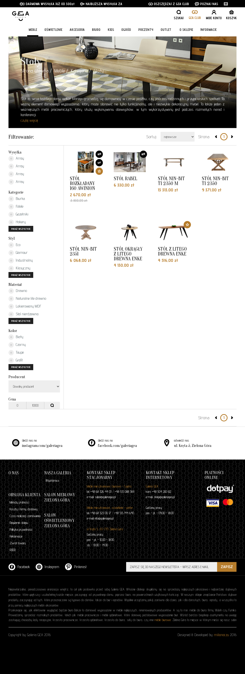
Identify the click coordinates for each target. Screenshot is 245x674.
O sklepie (186, 30)
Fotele (15, 206)
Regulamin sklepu (19, 523)
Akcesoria (77, 30)
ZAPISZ (227, 566)
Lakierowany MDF (24, 306)
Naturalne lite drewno (27, 298)
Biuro (96, 30)
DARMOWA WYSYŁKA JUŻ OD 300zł (47, 4)
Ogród (126, 30)
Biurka (16, 199)
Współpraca (52, 480)
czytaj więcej (29, 120)
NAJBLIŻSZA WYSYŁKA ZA (101, 4)
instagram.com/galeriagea (42, 446)
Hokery (17, 222)
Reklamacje (16, 536)
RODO (13, 550)
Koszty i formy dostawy (24, 509)
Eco (14, 245)
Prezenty (145, 30)
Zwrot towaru (18, 543)
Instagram (47, 566)
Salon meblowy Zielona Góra (59, 497)
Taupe (16, 352)
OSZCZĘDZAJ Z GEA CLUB (168, 4)
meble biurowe (163, 620)
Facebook (19, 566)
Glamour (18, 253)
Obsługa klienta (24, 494)
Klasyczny (19, 268)
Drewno (17, 291)
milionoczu (221, 634)
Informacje (208, 30)
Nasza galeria (57, 473)
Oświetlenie (53, 30)
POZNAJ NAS (206, 4)
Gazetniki (18, 214)
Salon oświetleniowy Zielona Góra (59, 521)
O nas (13, 473)
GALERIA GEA (36, 15)
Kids (111, 30)
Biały (15, 337)
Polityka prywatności (21, 529)
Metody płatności (19, 502)
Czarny (17, 345)
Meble (33, 30)
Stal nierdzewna (23, 314)
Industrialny (20, 260)
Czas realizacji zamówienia (25, 516)
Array (16, 158)
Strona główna (35, 71)
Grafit (15, 360)
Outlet (166, 30)
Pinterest (76, 566)
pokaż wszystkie (21, 228)
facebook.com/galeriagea (117, 446)
